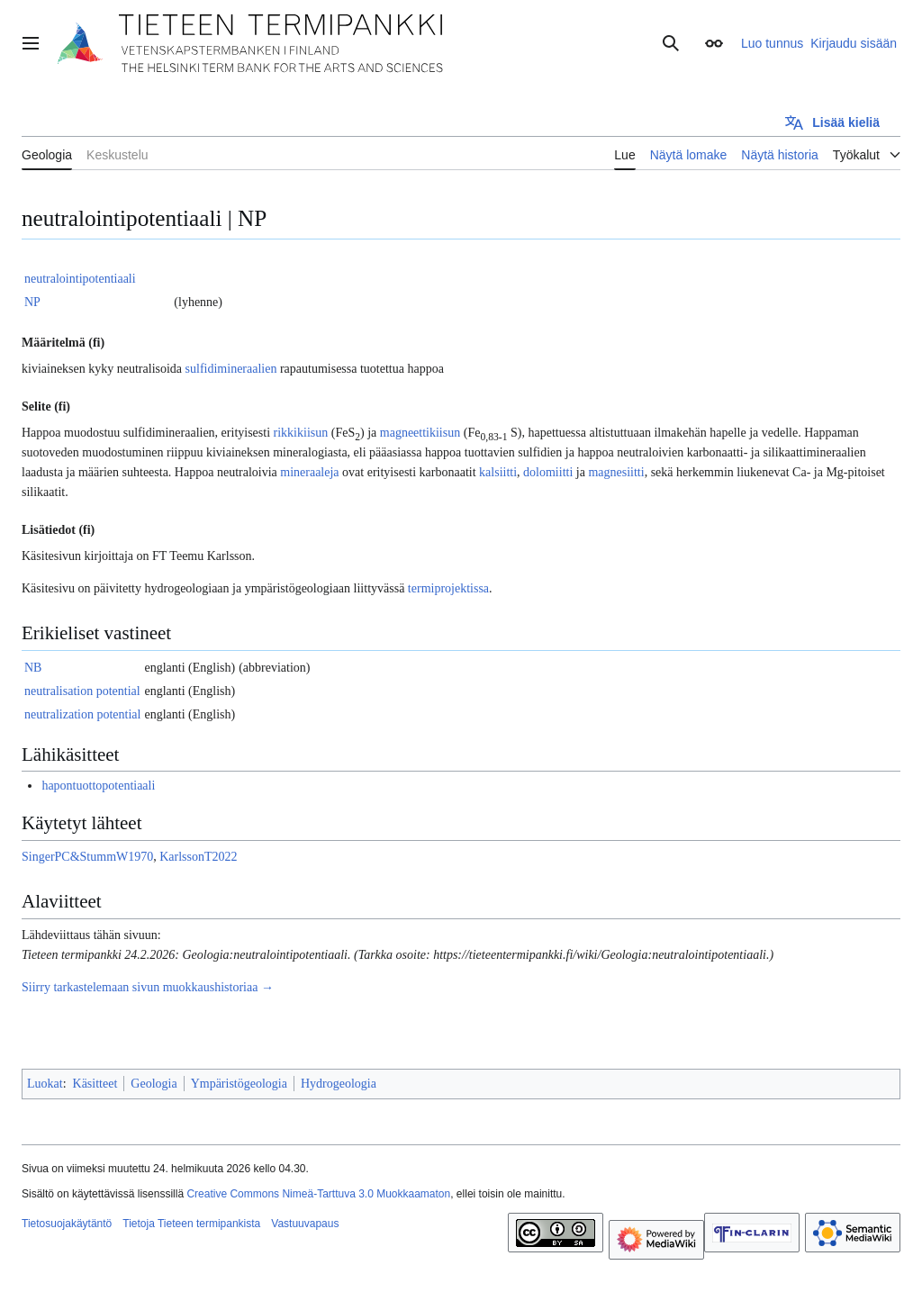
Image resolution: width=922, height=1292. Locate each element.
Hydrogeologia (338, 1083)
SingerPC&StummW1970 (87, 856)
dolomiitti (548, 472)
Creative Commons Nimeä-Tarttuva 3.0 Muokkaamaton (318, 1194)
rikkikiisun (301, 432)
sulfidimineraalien (231, 368)
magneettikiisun (420, 432)
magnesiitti (616, 472)
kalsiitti (498, 472)
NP (32, 302)
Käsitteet (95, 1083)
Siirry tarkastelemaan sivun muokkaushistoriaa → (148, 987)
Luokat (45, 1083)
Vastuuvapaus (305, 1223)
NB (32, 667)
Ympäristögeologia (239, 1083)
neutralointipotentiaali (80, 278)
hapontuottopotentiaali (98, 785)
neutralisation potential (82, 691)
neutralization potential (82, 714)
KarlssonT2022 (198, 856)
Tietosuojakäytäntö (67, 1223)
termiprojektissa (448, 588)
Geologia (153, 1083)
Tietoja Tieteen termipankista (191, 1223)
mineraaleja (309, 472)
